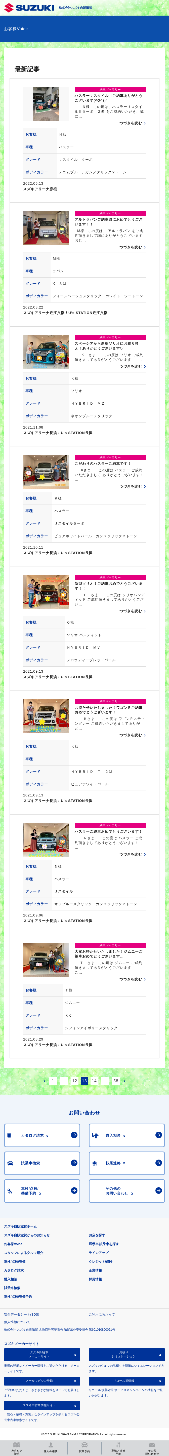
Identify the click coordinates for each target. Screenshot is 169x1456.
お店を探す (97, 1235)
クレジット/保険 (101, 1261)
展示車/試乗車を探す (104, 1244)
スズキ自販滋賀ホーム (20, 1226)
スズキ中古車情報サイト (39, 1405)
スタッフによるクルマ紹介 (23, 1253)
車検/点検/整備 (14, 1261)
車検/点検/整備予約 (18, 1296)
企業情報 (95, 1270)
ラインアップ (98, 1253)
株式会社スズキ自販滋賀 (75, 8)
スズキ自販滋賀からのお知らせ (27, 1235)
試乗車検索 (12, 1288)
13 (84, 1081)
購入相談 (10, 1279)
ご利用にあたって (102, 1314)
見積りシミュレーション (124, 1354)
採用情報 (95, 1279)
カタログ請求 (14, 1270)
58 (115, 1081)
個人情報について (17, 1322)
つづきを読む (130, 123)
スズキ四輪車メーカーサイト (39, 1354)
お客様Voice (13, 1244)
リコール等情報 (123, 1381)
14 (94, 1081)
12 (74, 1081)
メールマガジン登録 (39, 1381)
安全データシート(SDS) (21, 1314)
